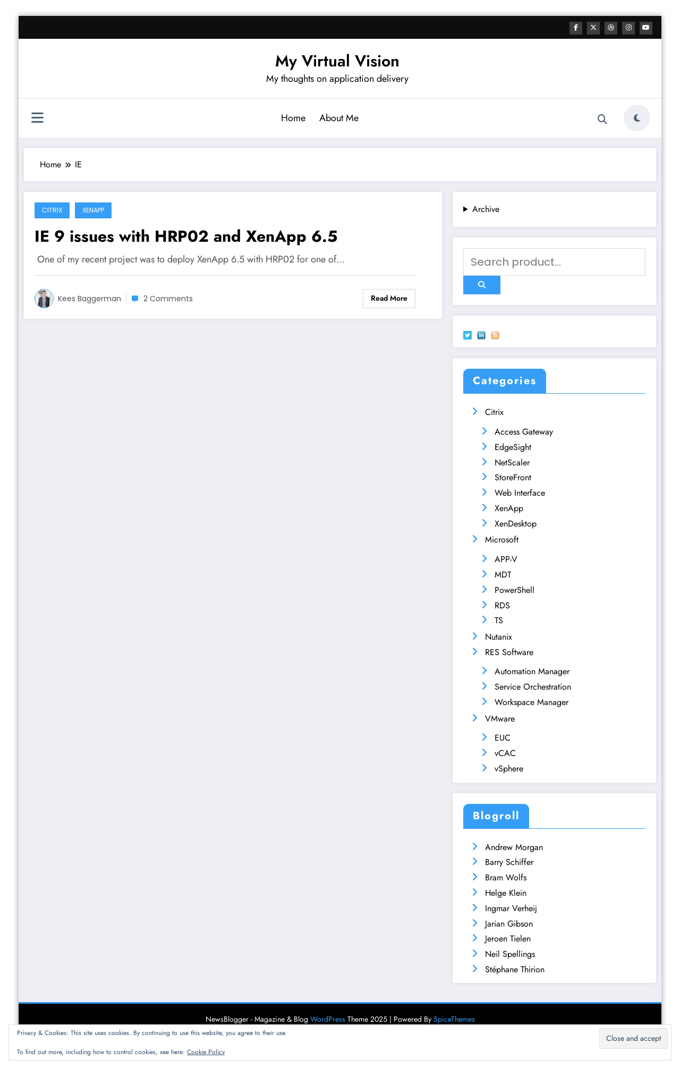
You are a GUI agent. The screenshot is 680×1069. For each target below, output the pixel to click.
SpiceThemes (454, 1018)
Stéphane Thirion (515, 969)
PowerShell (514, 589)
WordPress (327, 1018)
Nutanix (498, 636)
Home (293, 117)
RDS (502, 605)
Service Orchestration (533, 686)
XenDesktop (516, 523)
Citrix (52, 209)
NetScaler (512, 462)
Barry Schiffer (509, 861)
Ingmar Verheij (511, 908)
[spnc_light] (637, 117)
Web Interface (520, 492)
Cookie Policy (206, 1052)
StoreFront (513, 477)
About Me (339, 117)
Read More (389, 297)
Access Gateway (524, 431)
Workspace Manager (531, 701)
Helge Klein (505, 892)
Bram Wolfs (505, 877)
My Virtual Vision (337, 60)
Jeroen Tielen (508, 938)
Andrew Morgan (514, 847)
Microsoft (501, 539)
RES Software (509, 652)
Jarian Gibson (509, 923)
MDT (503, 574)
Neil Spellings (510, 953)
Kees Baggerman (89, 298)
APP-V (506, 559)
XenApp (93, 209)
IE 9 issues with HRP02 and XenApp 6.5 (186, 235)
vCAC (505, 752)
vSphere (509, 768)
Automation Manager (532, 671)
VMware (500, 718)
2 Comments (168, 298)
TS (499, 620)
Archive (485, 208)
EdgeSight (513, 446)
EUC (503, 737)
